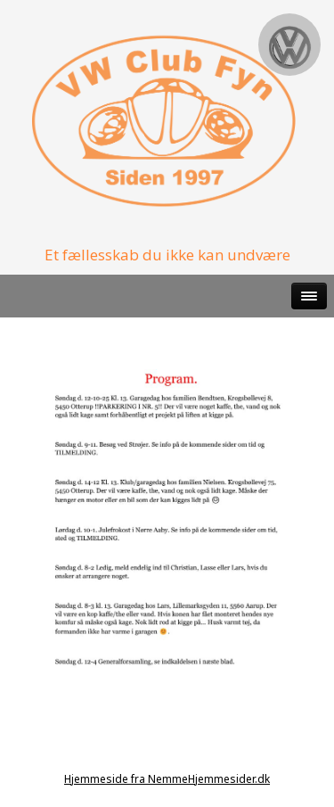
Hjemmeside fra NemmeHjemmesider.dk (167, 778)
